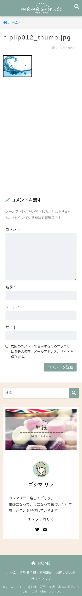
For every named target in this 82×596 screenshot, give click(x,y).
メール (12, 307)
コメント (12, 229)
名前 (10, 287)
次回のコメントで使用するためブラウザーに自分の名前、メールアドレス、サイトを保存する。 (42, 351)
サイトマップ (41, 579)
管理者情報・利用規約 (36, 572)
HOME (41, 563)
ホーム (11, 572)
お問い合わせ (66, 572)
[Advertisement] (41, 137)
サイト (11, 327)
